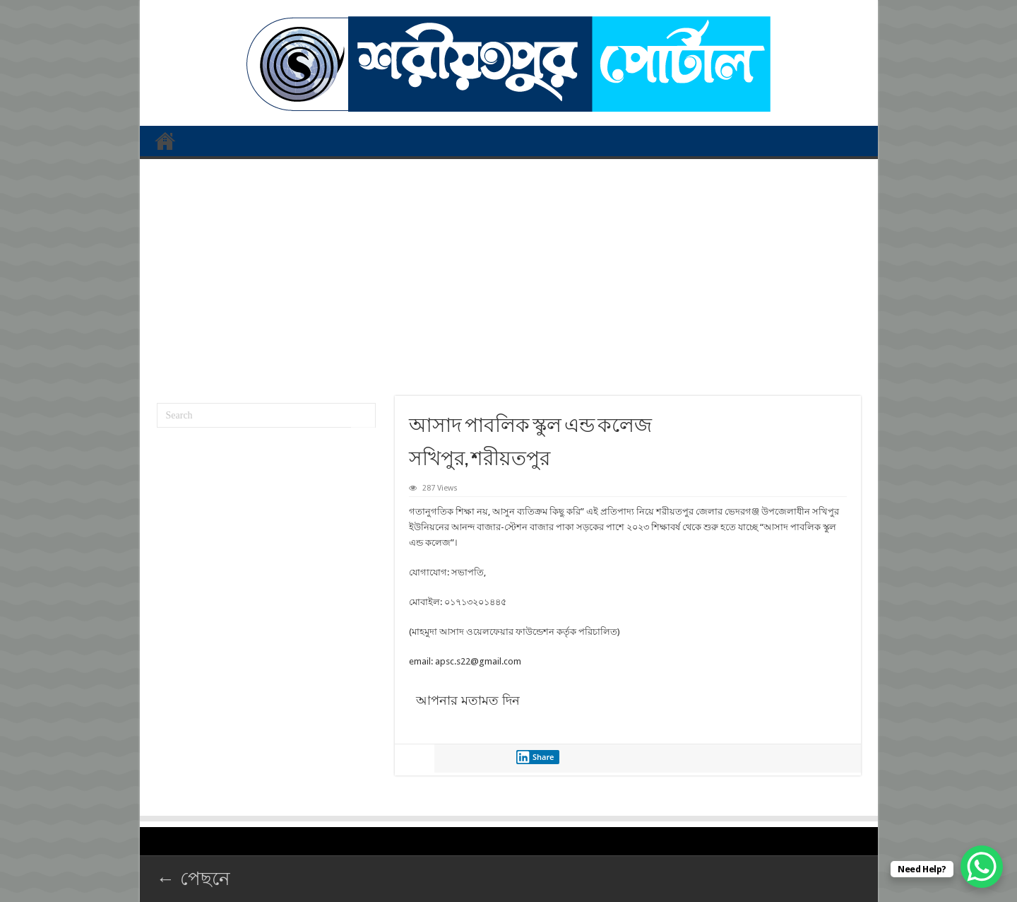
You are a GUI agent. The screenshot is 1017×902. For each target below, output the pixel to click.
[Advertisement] (509, 272)
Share (535, 757)
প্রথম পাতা (165, 141)
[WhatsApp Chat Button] (982, 866)
